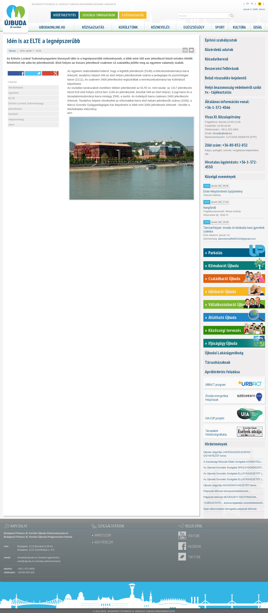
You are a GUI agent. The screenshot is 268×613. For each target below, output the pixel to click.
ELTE (11, 98)
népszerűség (16, 119)
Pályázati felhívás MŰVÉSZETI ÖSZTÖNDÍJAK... (230, 497)
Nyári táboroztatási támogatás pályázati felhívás (230, 508)
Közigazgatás (93, 27)
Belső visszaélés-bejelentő (225, 78)
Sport (220, 27)
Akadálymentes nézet (260, 4)
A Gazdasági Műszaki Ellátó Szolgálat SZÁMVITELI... (233, 461)
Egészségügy (193, 27)
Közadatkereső (216, 59)
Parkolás (215, 252)
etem (11, 124)
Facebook (183, 546)
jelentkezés (15, 108)
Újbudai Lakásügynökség (224, 352)
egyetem (13, 92)
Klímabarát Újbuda (223, 265)
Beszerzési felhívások (222, 68)
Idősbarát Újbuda (222, 291)
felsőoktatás (15, 87)
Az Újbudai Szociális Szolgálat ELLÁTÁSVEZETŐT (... (233, 473)
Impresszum (102, 535)
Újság (257, 27)
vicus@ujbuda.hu (222, 133)
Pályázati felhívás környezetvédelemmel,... (227, 491)
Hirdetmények (216, 444)
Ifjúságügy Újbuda (222, 343)
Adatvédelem (103, 542)
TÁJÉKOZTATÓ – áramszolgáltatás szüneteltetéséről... (234, 502)
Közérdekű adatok (219, 49)
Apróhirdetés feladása (222, 371)
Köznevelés (160, 27)
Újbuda (12, 51)
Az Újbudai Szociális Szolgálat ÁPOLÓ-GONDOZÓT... (233, 467)
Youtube (183, 535)
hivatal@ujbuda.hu (27, 557)
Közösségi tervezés (224, 330)
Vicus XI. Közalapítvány (222, 117)
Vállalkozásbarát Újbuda (228, 304)
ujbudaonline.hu (52, 27)
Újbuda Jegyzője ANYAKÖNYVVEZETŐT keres (229, 485)
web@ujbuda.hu (26, 561)
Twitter (183, 556)
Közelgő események (220, 176)
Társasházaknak (217, 362)
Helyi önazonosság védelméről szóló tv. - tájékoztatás (233, 90)
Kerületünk (128, 27)
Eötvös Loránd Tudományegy (26, 103)
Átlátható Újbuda (222, 317)
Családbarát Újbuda (224, 278)
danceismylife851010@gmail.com (237, 238)
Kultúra (239, 27)
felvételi (13, 114)
